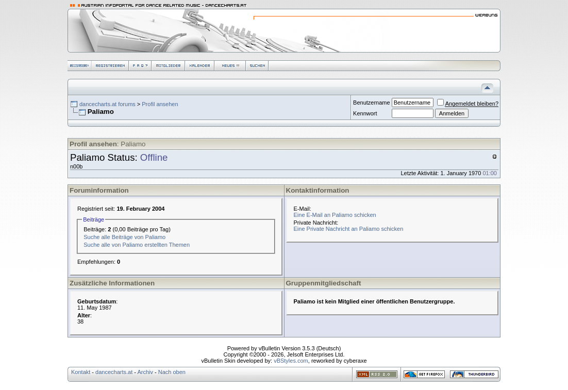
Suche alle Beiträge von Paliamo (124, 237)
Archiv (145, 372)
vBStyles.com (291, 361)
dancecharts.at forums (107, 104)
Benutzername (371, 102)
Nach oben (172, 372)
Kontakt (80, 372)
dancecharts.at (113, 372)
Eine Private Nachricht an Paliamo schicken (349, 229)
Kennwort (365, 113)
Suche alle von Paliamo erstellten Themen (136, 245)
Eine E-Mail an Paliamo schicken (335, 215)
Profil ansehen (160, 104)
